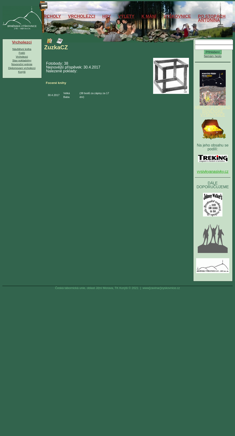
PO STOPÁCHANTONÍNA (212, 18)
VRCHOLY (51, 16)
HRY (106, 16)
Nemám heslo (212, 56)
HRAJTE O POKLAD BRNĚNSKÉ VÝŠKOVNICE (212, 109)
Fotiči (22, 52)
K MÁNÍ (148, 16)
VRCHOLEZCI (81, 16)
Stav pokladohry (21, 60)
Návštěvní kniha (21, 49)
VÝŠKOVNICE (177, 16)
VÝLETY (126, 16)
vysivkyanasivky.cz (212, 172)
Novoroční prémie (21, 64)
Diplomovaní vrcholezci (21, 68)
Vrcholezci (22, 56)
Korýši (21, 71)
